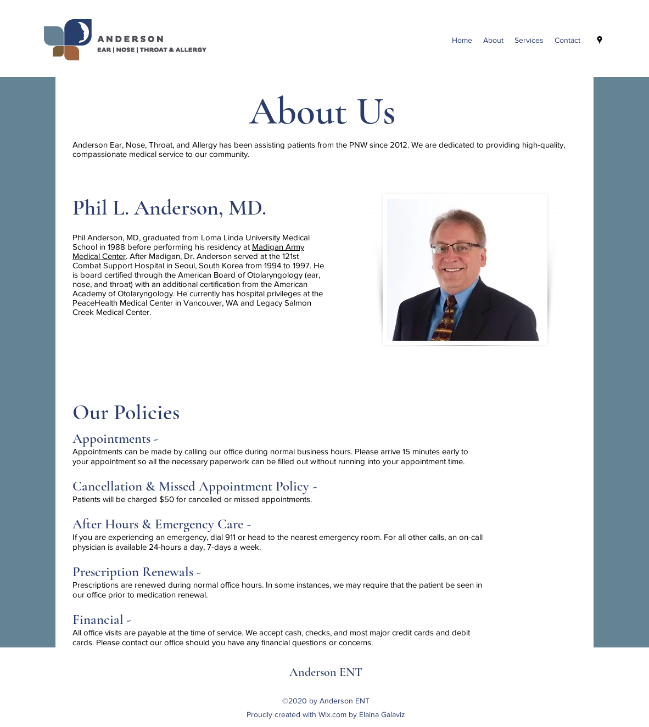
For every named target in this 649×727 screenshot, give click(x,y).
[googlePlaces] (599, 40)
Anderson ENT (325, 672)
